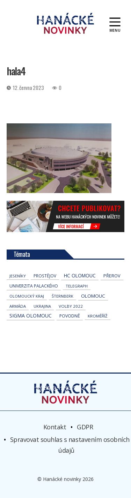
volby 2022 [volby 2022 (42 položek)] (71, 306)
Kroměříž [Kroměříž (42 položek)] (98, 316)
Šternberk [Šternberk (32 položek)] (62, 296)
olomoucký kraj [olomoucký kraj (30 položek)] (26, 296)
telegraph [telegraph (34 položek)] (77, 286)
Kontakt (54, 427)
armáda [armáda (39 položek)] (17, 306)
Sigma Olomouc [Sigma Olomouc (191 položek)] (30, 315)
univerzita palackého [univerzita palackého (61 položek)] (33, 286)
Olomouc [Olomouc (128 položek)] (93, 296)
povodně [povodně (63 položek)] (69, 316)
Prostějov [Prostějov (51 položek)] (45, 275)
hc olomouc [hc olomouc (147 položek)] (80, 275)
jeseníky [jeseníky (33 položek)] (17, 275)
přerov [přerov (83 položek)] (112, 276)
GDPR (85, 427)
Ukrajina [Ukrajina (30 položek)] (42, 306)
